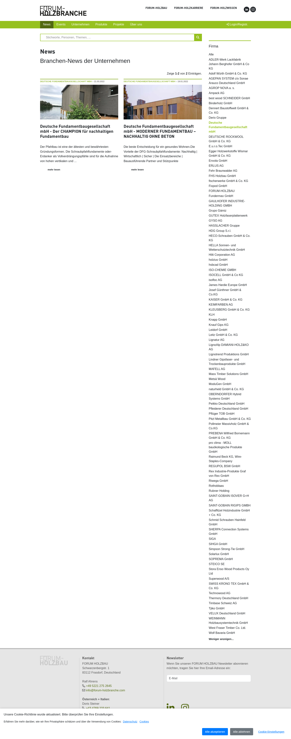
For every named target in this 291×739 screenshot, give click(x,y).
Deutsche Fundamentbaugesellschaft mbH (228, 127)
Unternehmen (80, 24)
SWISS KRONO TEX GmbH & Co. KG (229, 586)
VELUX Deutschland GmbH (227, 613)
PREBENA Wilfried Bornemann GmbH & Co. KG (229, 435)
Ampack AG (216, 93)
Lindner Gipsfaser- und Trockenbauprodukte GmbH (227, 362)
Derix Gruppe (217, 117)
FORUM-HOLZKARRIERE (188, 7)
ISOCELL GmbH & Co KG (226, 274)
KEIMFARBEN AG (221, 304)
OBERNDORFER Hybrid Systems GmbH (225, 396)
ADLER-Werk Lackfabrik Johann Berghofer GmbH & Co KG (229, 64)
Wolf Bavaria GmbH (222, 632)
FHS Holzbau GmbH (222, 175)
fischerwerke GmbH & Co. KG (228, 180)
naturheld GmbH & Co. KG (226, 389)
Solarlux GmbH (219, 554)
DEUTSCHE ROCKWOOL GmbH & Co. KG (226, 139)
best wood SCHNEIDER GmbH (229, 98)
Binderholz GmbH (220, 103)
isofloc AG (215, 280)
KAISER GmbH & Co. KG (225, 299)
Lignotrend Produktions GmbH (229, 354)
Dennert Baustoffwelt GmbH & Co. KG (229, 110)
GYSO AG (215, 220)
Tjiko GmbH (216, 608)
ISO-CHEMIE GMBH (222, 269)
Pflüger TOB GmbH (221, 413)
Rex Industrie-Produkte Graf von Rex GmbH (227, 473)
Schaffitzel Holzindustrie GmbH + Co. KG (229, 512)
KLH (212, 314)
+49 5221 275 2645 (99, 685)
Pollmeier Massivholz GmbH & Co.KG (229, 426)
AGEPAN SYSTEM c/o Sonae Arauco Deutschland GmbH (228, 81)
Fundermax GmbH (221, 195)
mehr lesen (54, 169)
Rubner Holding (219, 490)
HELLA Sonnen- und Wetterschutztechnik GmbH (227, 247)
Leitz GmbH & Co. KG (223, 334)
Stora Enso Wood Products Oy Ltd (229, 571)
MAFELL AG (217, 369)
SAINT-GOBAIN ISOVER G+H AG (229, 498)
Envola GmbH (218, 160)
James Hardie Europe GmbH (228, 285)
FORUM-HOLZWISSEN (223, 7)
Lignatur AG (217, 339)
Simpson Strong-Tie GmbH (226, 549)
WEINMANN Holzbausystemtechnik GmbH (228, 620)
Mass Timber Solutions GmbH (228, 374)
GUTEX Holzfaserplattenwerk (228, 215)
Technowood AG (219, 593)
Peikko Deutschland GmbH (226, 403)
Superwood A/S (219, 578)
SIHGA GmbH (218, 544)
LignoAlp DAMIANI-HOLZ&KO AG (229, 347)
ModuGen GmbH (220, 384)
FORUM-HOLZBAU (156, 7)
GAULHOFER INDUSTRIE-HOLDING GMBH (227, 203)
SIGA (212, 538)
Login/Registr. (237, 24)
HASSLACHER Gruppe (224, 225)
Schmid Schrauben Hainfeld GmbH (227, 522)
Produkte (101, 24)
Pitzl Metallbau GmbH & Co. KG (230, 418)
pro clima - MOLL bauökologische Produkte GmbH (225, 447)
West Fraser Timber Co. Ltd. (227, 627)
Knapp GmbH (218, 319)
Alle (211, 54)
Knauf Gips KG (219, 324)
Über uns (136, 24)
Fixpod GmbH (218, 185)
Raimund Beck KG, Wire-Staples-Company (225, 459)
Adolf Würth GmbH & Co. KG (228, 73)
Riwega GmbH (218, 480)
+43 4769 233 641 (98, 708)
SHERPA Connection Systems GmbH (229, 531)
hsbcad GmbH (218, 264)
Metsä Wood (217, 379)
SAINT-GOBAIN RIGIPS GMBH (230, 505)
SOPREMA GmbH (221, 559)
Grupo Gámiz (217, 210)
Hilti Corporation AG (222, 254)
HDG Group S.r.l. (220, 230)
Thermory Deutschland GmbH (228, 598)
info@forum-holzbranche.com (105, 690)
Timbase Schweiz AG (223, 603)
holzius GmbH (218, 259)
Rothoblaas (216, 485)
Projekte (118, 24)
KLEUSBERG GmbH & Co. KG (229, 309)
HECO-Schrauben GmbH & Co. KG (229, 238)
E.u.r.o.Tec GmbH (220, 146)
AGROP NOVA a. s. (222, 88)
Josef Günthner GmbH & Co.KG (225, 292)
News (46, 24)
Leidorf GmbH (218, 329)
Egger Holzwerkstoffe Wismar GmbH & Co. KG (228, 153)
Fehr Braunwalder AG (223, 170)
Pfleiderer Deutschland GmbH (228, 408)
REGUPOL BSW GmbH (224, 466)
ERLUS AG (216, 165)
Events (61, 24)
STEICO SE (217, 564)
